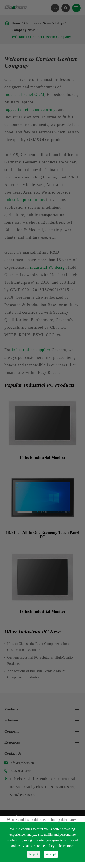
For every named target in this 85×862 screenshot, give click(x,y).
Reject (33, 854)
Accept (51, 854)
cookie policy (45, 846)
